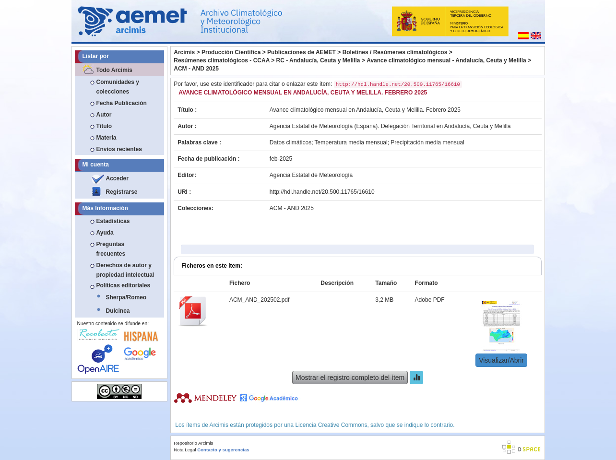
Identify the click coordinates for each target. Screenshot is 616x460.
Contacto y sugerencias (223, 449)
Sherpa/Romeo (126, 297)
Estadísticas (113, 221)
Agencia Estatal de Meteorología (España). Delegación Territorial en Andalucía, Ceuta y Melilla (390, 126)
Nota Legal (185, 449)
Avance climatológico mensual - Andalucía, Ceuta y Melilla (446, 60)
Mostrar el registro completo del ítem (350, 377)
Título (104, 126)
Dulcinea (118, 310)
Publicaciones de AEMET (301, 52)
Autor (104, 114)
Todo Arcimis (114, 70)
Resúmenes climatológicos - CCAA (222, 60)
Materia (106, 137)
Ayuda (105, 232)
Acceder (117, 178)
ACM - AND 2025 (196, 68)
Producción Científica (231, 52)
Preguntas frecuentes (111, 249)
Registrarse (122, 192)
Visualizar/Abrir (501, 360)
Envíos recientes (119, 149)
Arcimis (184, 52)
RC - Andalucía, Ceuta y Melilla (318, 60)
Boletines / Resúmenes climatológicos (395, 52)
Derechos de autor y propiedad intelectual (125, 270)
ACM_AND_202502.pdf (259, 299)
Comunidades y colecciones (117, 87)
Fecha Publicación (121, 103)
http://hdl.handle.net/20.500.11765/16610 (322, 192)
